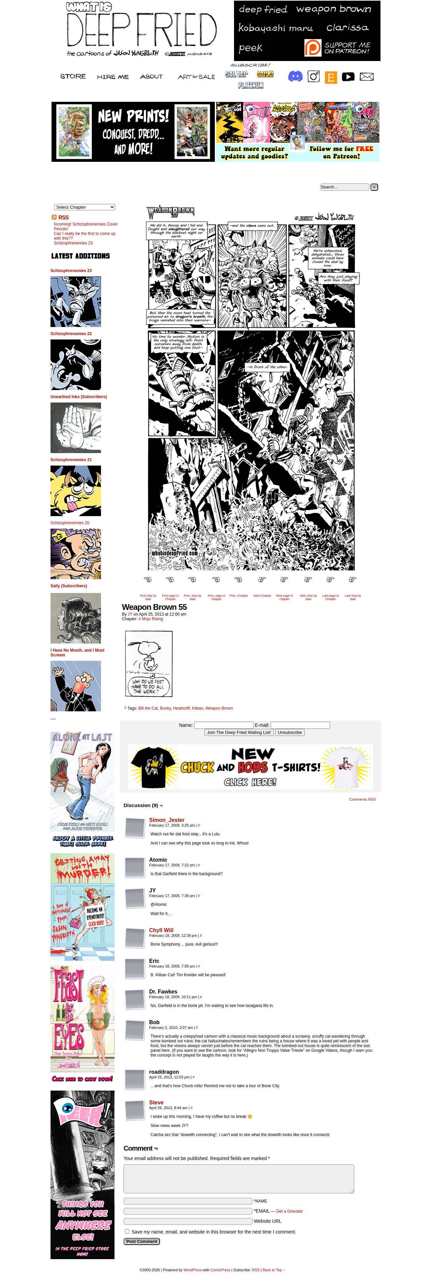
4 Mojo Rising (150, 619)
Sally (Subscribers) (69, 586)
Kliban (197, 708)
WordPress (193, 1270)
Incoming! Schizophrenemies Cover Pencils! (86, 226)
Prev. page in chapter (216, 597)
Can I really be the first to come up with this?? (84, 236)
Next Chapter (262, 595)
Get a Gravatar (289, 1211)
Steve (156, 1102)
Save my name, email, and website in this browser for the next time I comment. (214, 1232)
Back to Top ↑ (274, 1270)
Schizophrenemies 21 (71, 459)
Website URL (267, 1221)
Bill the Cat (148, 708)
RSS (63, 217)
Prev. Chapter (239, 595)
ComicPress (220, 1270)
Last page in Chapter (330, 597)
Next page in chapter (284, 597)
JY (130, 614)
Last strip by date (353, 597)
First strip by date (148, 597)
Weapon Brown (219, 708)
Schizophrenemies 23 (73, 243)
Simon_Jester (167, 820)
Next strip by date (308, 597)
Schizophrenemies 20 (70, 523)
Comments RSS (362, 799)
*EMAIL (278, 1211)
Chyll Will (161, 930)
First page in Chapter (170, 597)
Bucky (165, 708)
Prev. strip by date (192, 597)
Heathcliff (181, 708)
